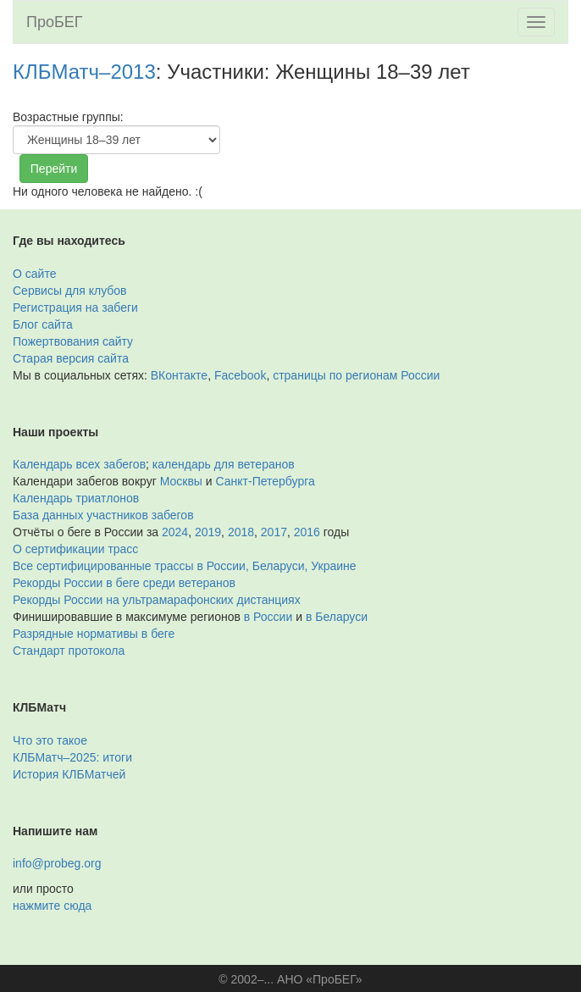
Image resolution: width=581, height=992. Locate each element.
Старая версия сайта (71, 358)
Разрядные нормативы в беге (93, 633)
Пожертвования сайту (73, 341)
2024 (175, 532)
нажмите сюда (52, 905)
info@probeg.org (57, 863)
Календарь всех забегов (79, 464)
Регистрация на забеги (75, 307)
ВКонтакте (179, 375)
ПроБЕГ (54, 22)
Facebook (240, 375)
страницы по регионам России (356, 375)
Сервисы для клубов (70, 290)
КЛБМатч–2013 (84, 71)
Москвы (181, 481)
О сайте (34, 273)
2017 (274, 532)
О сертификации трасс (75, 549)
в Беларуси (337, 616)
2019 (208, 532)
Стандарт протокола (69, 650)
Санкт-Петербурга (265, 481)
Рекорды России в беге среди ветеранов (124, 583)
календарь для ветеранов (223, 464)
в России (268, 616)
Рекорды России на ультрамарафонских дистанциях (157, 600)
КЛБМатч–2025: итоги (72, 757)
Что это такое (50, 740)
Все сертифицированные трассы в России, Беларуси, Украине (185, 566)
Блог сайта (43, 324)
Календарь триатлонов (76, 498)
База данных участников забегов (103, 515)
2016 (307, 532)
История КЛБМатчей (69, 774)
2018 (241, 532)
